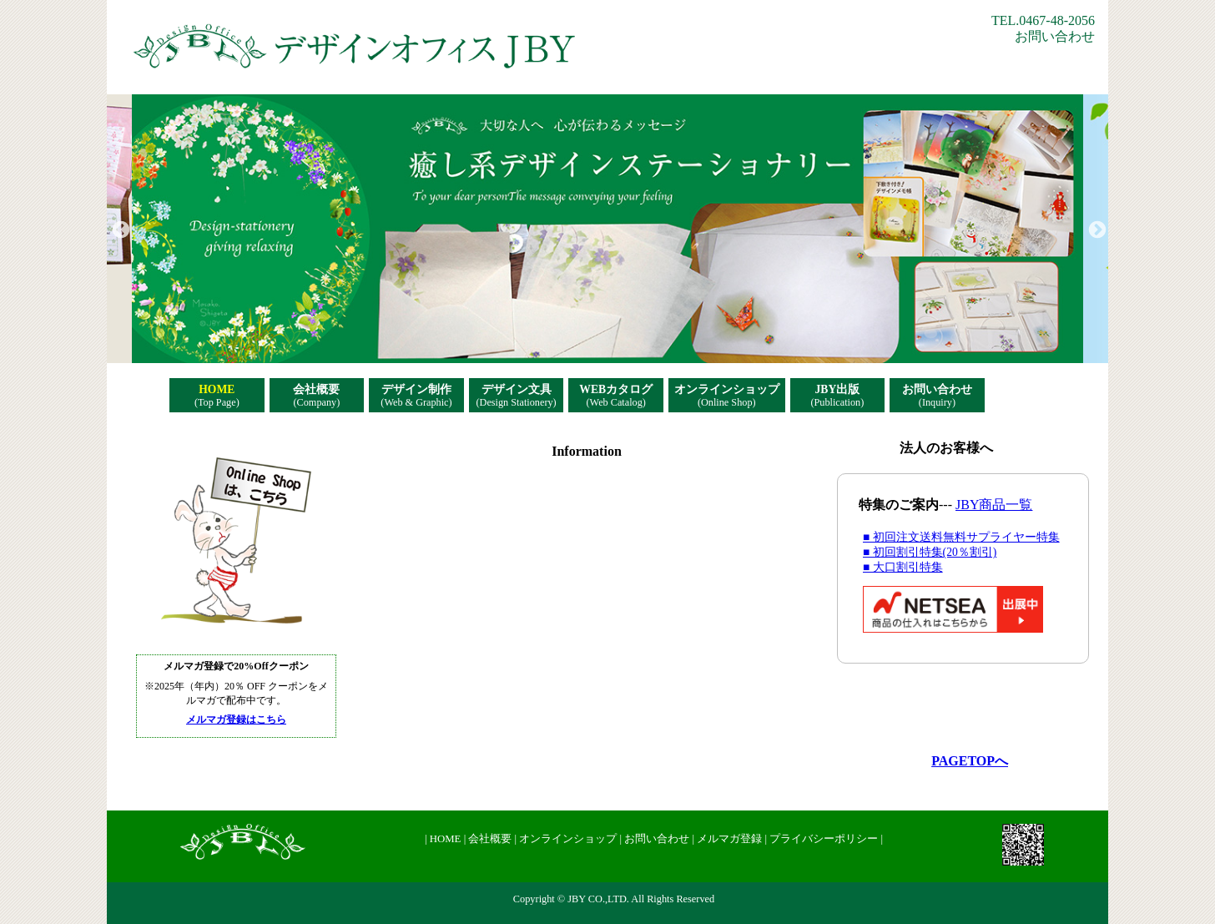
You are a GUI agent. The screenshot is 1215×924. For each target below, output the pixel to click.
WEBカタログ (616, 395)
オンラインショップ (726, 395)
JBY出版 (837, 395)
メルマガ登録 (730, 839)
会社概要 (316, 395)
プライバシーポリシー (824, 839)
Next (1095, 228)
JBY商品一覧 (993, 504)
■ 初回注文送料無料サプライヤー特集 (961, 537)
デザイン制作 (416, 395)
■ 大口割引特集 (903, 567)
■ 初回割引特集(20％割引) (929, 552)
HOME (216, 395)
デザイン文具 (516, 395)
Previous (119, 228)
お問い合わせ (1055, 36)
